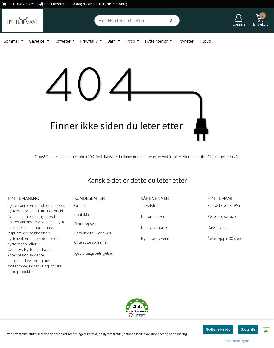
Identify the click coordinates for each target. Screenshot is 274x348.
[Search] (137, 20)
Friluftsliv (89, 41)
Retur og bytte (86, 223)
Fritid (131, 41)
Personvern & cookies (92, 233)
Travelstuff (149, 205)
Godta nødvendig (218, 329)
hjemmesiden (221, 156)
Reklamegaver (153, 216)
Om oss (80, 205)
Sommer (12, 41)
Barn (112, 41)
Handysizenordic (154, 227)
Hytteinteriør (157, 41)
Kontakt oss (84, 214)
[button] (137, 308)
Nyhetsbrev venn (155, 238)
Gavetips (37, 41)
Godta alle (248, 329)
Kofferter (62, 41)
